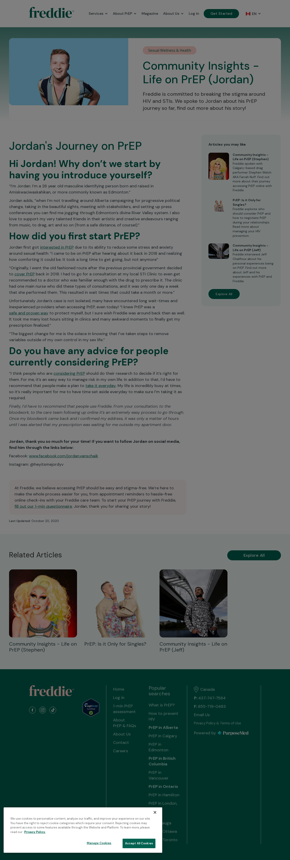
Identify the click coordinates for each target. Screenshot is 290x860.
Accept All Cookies (139, 843)
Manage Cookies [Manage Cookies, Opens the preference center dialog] (99, 843)
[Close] (155, 812)
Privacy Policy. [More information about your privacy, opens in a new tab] (35, 832)
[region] (83, 830)
